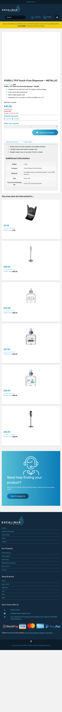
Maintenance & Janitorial (8, 563)
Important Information (8, 531)
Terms (3, 538)
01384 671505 (31, 2)
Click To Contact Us (18, 496)
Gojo (3, 591)
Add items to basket (46, 132)
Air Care (4, 569)
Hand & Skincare (6, 552)
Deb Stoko (5, 587)
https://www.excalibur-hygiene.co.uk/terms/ (39, 633)
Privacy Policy (6, 535)
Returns (4, 528)
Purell (3, 597)
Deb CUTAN (5, 584)
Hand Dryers (5, 559)
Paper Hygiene (6, 556)
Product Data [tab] (27, 142)
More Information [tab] (12, 142)
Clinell (3, 581)
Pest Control (5, 566)
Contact (4, 541)
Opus (3, 594)
